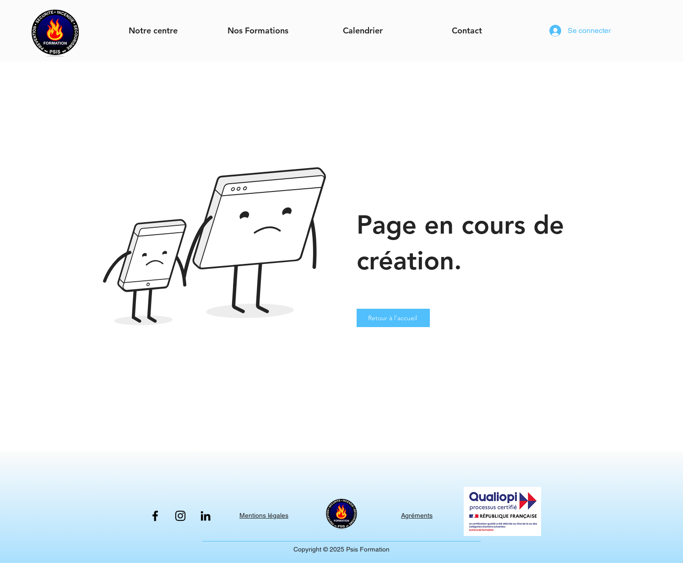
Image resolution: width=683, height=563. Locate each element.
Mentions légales (263, 515)
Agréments (417, 515)
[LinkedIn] (205, 516)
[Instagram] (180, 516)
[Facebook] (155, 516)
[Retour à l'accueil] (393, 318)
